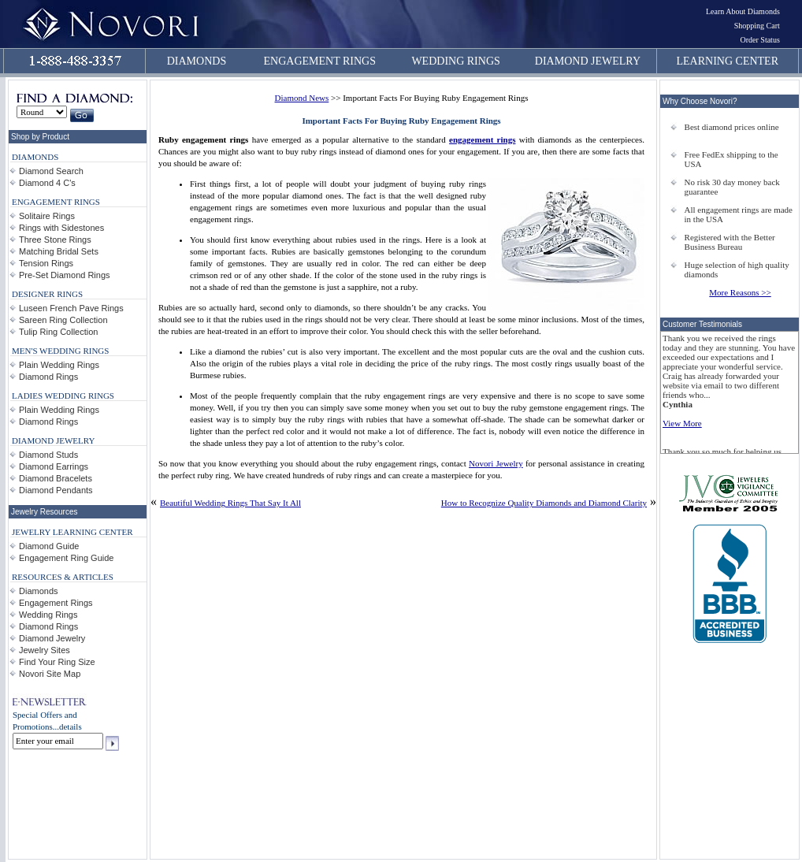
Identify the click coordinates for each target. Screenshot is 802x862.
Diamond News (302, 97)
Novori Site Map (49, 673)
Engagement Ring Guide (66, 558)
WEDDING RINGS (455, 61)
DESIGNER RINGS (47, 294)
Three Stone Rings (55, 239)
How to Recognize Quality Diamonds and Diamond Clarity (544, 502)
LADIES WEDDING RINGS (63, 395)
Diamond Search (51, 171)
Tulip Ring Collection (58, 331)
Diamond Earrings (53, 466)
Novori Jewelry (496, 463)
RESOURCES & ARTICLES (62, 576)
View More (682, 423)
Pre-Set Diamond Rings (64, 275)
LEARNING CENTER (728, 61)
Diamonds (38, 591)
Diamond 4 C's (47, 183)
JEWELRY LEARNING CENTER (72, 532)
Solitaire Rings (47, 216)
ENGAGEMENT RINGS (320, 61)
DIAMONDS (196, 61)
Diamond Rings (48, 376)
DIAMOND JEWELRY (587, 61)
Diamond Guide (49, 546)
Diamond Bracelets (55, 478)
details (70, 726)
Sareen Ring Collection (63, 320)
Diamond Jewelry (52, 638)
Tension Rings (46, 263)
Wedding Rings (48, 614)
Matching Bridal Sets (58, 251)
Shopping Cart (757, 25)
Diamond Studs (48, 454)
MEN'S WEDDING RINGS (60, 350)
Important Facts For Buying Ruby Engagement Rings (401, 120)
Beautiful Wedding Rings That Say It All (230, 502)
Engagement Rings (56, 602)
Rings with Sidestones (61, 227)
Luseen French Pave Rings (71, 308)
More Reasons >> (739, 292)
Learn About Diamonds (743, 11)
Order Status (760, 39)
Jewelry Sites (44, 650)
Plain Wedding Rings (59, 365)
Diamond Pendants (56, 490)
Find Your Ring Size (57, 662)
